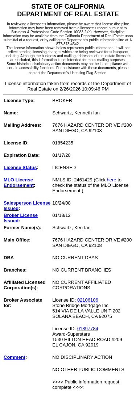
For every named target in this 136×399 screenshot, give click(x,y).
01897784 (87, 328)
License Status (20, 167)
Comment (14, 357)
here (111, 179)
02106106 (87, 300)
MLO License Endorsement (19, 182)
